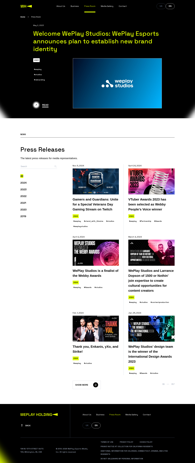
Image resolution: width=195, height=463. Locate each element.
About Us (60, 6)
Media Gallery (107, 6)
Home (22, 17)
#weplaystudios (80, 226)
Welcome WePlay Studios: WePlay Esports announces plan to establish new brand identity (96, 41)
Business (75, 6)
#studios (38, 74)
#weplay (38, 69)
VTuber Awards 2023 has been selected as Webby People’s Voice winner (147, 204)
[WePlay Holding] (26, 6)
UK (161, 6)
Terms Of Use (107, 442)
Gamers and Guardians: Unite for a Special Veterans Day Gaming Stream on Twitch (95, 204)
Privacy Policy (126, 442)
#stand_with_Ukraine (93, 221)
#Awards (158, 221)
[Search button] (55, 166)
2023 (36, 60)
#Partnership (145, 221)
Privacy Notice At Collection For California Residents (127, 446)
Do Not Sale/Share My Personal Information (122, 459)
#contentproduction (160, 302)
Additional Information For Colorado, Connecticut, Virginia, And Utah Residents (134, 452)
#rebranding (39, 80)
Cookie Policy (146, 442)
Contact (123, 6)
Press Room (89, 6)
